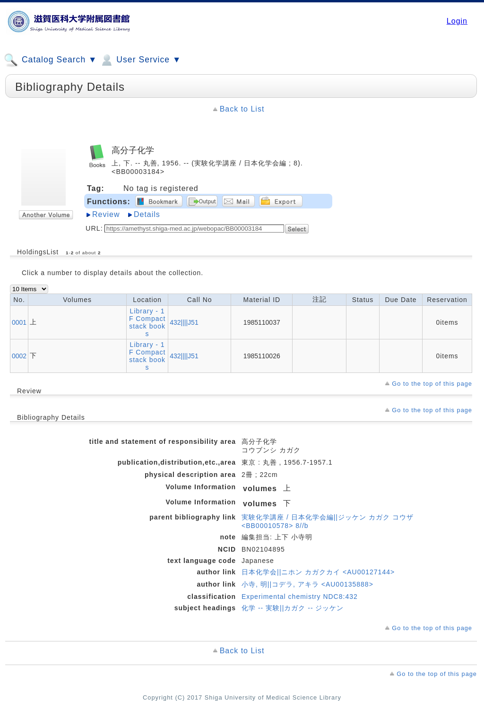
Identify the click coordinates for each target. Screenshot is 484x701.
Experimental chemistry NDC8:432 (300, 596)
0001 (19, 322)
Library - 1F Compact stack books (147, 322)
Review (106, 214)
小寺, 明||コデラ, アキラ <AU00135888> (307, 584)
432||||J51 (184, 322)
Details (147, 214)
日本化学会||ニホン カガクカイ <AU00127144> (318, 572)
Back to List (242, 109)
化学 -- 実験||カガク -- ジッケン (293, 608)
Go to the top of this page (432, 383)
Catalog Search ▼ (50, 60)
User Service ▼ (140, 60)
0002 (19, 356)
